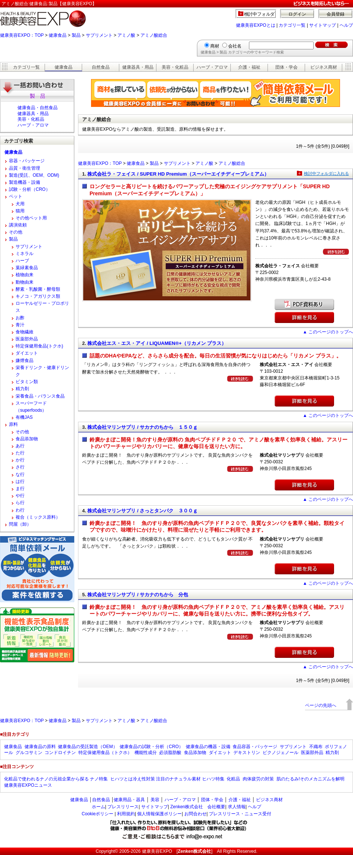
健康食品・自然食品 (37, 107)
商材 (214, 46)
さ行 (20, 467)
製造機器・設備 (24, 182)
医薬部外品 (27, 339)
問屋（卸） (20, 524)
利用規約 (126, 813)
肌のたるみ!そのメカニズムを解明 (310, 778)
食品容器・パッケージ (255, 746)
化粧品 (233, 778)
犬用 (20, 203)
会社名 (235, 46)
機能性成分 (146, 752)
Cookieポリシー (97, 813)
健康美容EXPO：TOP (22, 35)
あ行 (20, 445)
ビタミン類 (27, 381)
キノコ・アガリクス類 (38, 296)
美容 (154, 799)
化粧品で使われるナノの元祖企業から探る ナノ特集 (56, 778)
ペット (15, 196)
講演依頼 (18, 225)
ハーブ (22, 260)
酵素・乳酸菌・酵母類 (38, 289)
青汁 (20, 324)
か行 (20, 460)
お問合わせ (195, 813)
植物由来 (24, 274)
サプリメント (99, 35)
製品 (76, 35)
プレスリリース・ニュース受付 (240, 813)
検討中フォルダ (259, 14)
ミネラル (24, 253)
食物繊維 (24, 332)
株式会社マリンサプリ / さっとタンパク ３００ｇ (142, 510)
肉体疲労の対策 (258, 778)
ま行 (20, 488)
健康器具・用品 (137, 67)
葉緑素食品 (27, 267)
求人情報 (237, 806)
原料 (13, 424)
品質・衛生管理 (24, 168)
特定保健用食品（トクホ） (105, 752)
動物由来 (24, 282)
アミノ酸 (126, 35)
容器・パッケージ (27, 160)
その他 (15, 232)
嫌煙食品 (24, 360)
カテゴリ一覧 (292, 25)
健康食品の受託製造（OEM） (87, 746)
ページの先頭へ (320, 705)
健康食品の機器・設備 (208, 746)
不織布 (316, 746)
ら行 (20, 502)
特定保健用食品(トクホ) (39, 346)
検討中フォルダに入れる (326, 173)
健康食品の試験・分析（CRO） (151, 746)
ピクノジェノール (280, 752)
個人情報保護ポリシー (159, 813)
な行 (20, 474)
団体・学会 (286, 67)
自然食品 (101, 67)
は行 (20, 481)
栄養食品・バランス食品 (40, 396)
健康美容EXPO (157, 851)
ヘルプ (346, 25)
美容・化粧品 (175, 67)
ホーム (98, 806)
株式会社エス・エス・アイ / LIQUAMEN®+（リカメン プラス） (156, 343)
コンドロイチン (60, 752)
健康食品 (58, 35)
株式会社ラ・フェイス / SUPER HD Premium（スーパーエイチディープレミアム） (178, 174)
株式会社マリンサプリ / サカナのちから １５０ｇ (142, 427)
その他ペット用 (31, 218)
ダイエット (27, 353)
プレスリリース (123, 806)
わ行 (20, 510)
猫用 (20, 210)
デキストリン (246, 752)
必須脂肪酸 (170, 752)
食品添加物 (27, 438)
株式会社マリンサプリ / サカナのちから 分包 (137, 594)
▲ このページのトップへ (328, 332)
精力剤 (22, 388)
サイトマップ (322, 25)
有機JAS (24, 417)
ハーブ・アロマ (212, 67)
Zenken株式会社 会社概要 (197, 806)
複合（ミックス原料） (38, 517)
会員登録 (335, 14)
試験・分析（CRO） (29, 189)
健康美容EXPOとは (255, 25)
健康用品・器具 (129, 799)
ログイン (297, 14)
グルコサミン (29, 752)
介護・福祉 (249, 67)
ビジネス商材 (323, 67)
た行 (20, 453)
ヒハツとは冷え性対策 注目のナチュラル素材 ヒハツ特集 (167, 778)
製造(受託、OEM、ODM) (34, 175)
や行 (20, 495)
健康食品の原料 (40, 746)
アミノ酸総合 (153, 35)
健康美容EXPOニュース (28, 785)
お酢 (20, 317)
